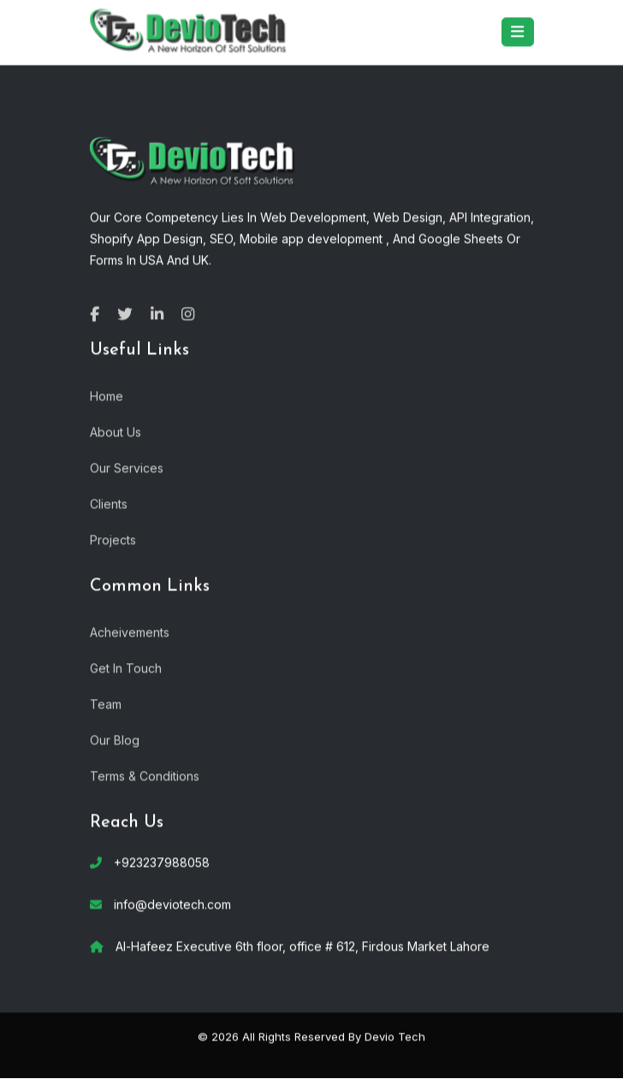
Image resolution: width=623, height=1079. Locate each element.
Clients (109, 502)
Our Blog (114, 739)
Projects (113, 538)
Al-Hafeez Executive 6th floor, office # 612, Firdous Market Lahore (303, 946)
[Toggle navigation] (517, 31)
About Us (115, 431)
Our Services (126, 466)
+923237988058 (162, 862)
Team (106, 703)
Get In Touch (126, 667)
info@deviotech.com (172, 904)
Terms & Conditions (144, 775)
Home (106, 395)
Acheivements (129, 631)
